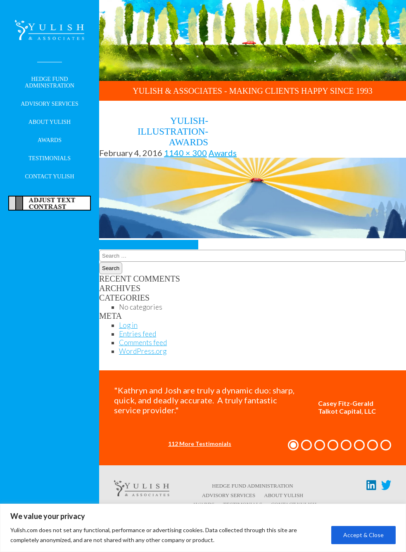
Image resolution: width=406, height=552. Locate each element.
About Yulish (49, 122)
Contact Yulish (49, 176)
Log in (128, 325)
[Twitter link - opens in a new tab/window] (386, 487)
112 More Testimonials (199, 443)
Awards (50, 140)
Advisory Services (49, 104)
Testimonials (49, 158)
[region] (203, 528)
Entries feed (137, 333)
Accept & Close (363, 534)
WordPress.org (142, 351)
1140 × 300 (185, 153)
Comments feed (143, 342)
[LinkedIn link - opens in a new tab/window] (371, 487)
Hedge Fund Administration (49, 82)
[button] (293, 445)
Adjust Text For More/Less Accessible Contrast (49, 203)
